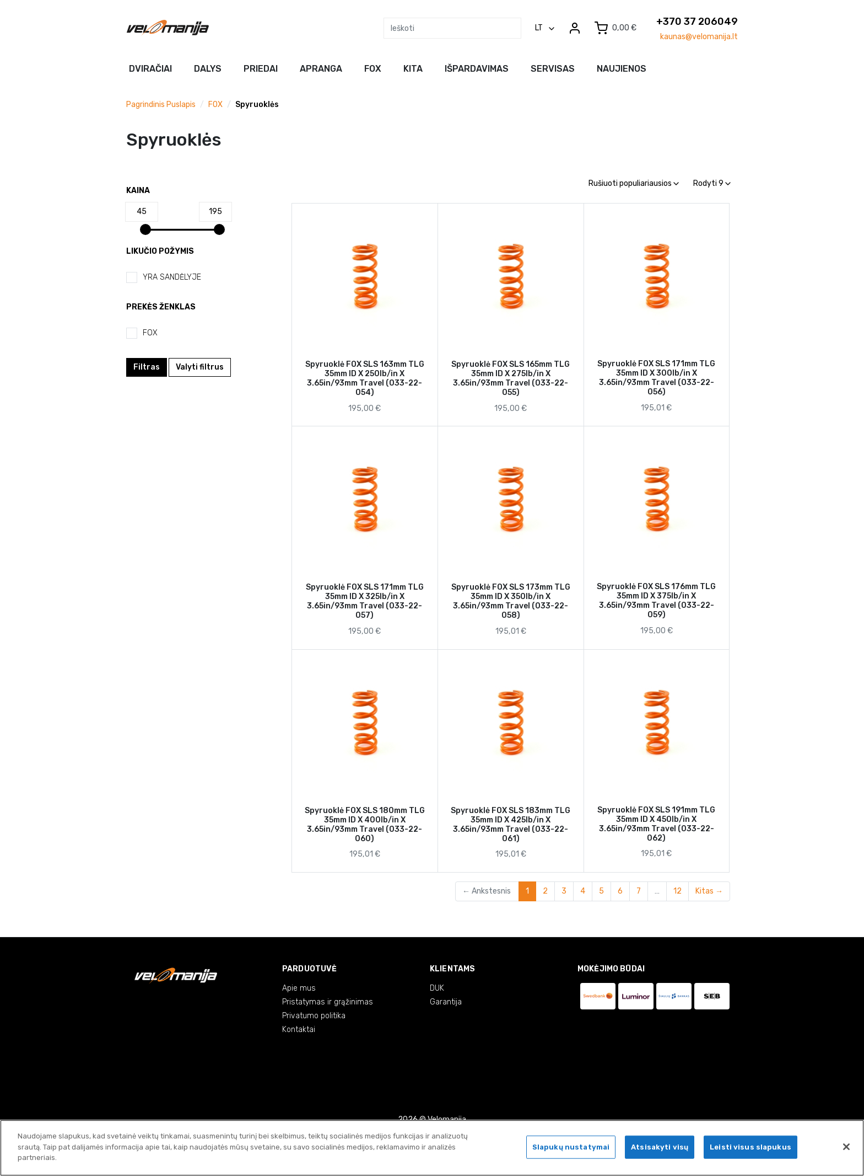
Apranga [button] (321, 68)
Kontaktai (298, 1029)
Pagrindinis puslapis (161, 104)
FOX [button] (372, 68)
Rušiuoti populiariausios (633, 183)
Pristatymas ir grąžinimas (327, 1002)
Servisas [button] (553, 68)
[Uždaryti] (846, 1148)
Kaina (138, 190)
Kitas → (709, 891)
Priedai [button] (261, 68)
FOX (215, 104)
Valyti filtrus (200, 367)
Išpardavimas (477, 68)
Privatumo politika (313, 1015)
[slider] (145, 229)
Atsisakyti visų (659, 1149)
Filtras (146, 367)
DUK (437, 988)
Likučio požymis (160, 251)
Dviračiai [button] (150, 68)
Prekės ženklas (161, 307)
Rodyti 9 (712, 183)
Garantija (446, 1002)
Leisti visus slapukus (750, 1149)
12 (677, 891)
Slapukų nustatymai (570, 1149)
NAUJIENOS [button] (621, 68)
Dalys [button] (208, 68)
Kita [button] (413, 68)
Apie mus (299, 988)
